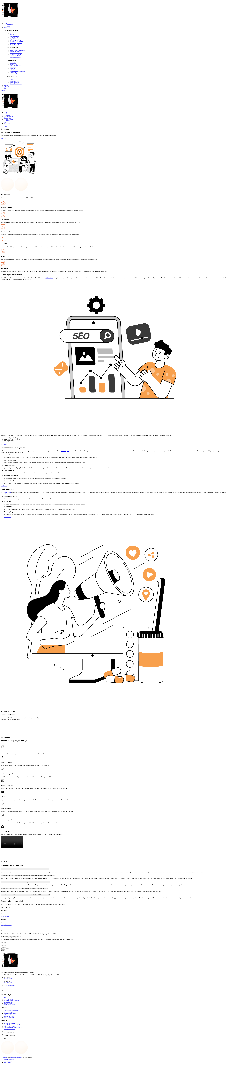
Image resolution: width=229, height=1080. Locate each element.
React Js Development (9, 1017)
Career (8, 26)
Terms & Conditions (9, 1059)
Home (5, 21)
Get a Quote (3, 444)
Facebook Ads (13, 64)
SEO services (49, 278)
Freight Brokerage (14, 82)
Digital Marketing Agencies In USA (12, 1025)
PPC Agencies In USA (9, 1029)
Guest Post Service (14, 44)
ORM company (65, 451)
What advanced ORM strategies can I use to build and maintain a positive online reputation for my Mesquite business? (27, 875)
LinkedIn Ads (13, 69)
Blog (5, 88)
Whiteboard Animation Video (17, 41)
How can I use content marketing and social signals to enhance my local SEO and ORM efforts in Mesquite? (25, 894)
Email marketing (7, 492)
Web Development (8, 116)
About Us (7, 23)
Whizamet (4, 1057)
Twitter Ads (12, 68)
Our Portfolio (10, 24)
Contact (5, 126)
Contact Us (6, 86)
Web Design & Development (11, 1010)
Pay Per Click (13, 63)
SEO (11, 33)
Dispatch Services (14, 81)
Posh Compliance (8, 1061)
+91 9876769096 (5, 916)
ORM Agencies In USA (9, 1026)
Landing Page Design (15, 55)
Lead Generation (14, 74)
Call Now (3, 90)
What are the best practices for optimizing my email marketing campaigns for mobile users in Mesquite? (24, 888)
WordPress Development (16, 53)
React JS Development (15, 57)
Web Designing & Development (17, 50)
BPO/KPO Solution (8, 119)
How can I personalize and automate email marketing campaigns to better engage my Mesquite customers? (25, 882)
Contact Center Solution (16, 84)
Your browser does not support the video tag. (12, 853)
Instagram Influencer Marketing (17, 71)
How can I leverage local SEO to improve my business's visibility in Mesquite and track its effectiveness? (24, 869)
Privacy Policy (7, 1062)
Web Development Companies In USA (13, 1027)
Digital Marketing (14, 39)
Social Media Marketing (16, 40)
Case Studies (7, 120)
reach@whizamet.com (6, 925)
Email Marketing (14, 37)
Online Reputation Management (17, 34)
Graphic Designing (14, 36)
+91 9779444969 (8, 982)
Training (6, 85)
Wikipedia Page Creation (16, 43)
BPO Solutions (13, 79)
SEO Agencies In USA (9, 1023)
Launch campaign (8, 517)
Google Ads (13, 67)
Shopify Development (15, 51)
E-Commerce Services (15, 54)
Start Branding (4, 486)
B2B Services (13, 72)
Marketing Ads (7, 118)
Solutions (7, 27)
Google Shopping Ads (15, 65)
